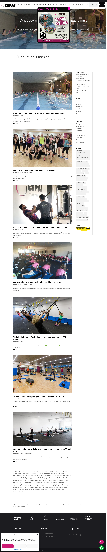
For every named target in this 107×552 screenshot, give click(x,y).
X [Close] (68, 8)
